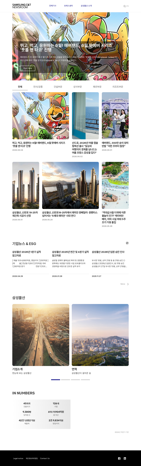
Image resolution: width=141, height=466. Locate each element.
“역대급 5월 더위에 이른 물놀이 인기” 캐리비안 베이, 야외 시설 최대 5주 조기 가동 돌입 (114, 217)
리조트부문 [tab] (118, 86)
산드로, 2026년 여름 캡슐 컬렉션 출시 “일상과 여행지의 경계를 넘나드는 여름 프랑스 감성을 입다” (85, 147)
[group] (70, 46)
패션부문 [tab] (97, 86)
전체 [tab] (20, 86)
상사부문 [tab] (77, 86)
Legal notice (18, 458)
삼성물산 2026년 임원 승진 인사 (108, 251)
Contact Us (45, 458)
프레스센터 (68, 6)
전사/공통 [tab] (38, 86)
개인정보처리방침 (32, 458)
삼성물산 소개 (86, 6)
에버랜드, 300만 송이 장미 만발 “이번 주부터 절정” (115, 144)
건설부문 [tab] (58, 86)
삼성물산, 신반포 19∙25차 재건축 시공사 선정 (25, 214)
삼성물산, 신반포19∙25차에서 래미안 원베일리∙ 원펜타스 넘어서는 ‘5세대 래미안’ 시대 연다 (69, 214)
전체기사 (52, 6)
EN (126, 6)
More (122, 284)
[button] (66, 77)
